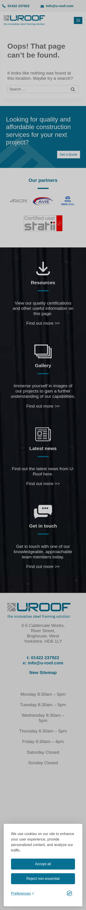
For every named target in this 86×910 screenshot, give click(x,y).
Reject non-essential (43, 879)
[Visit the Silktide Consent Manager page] (69, 893)
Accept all (43, 864)
